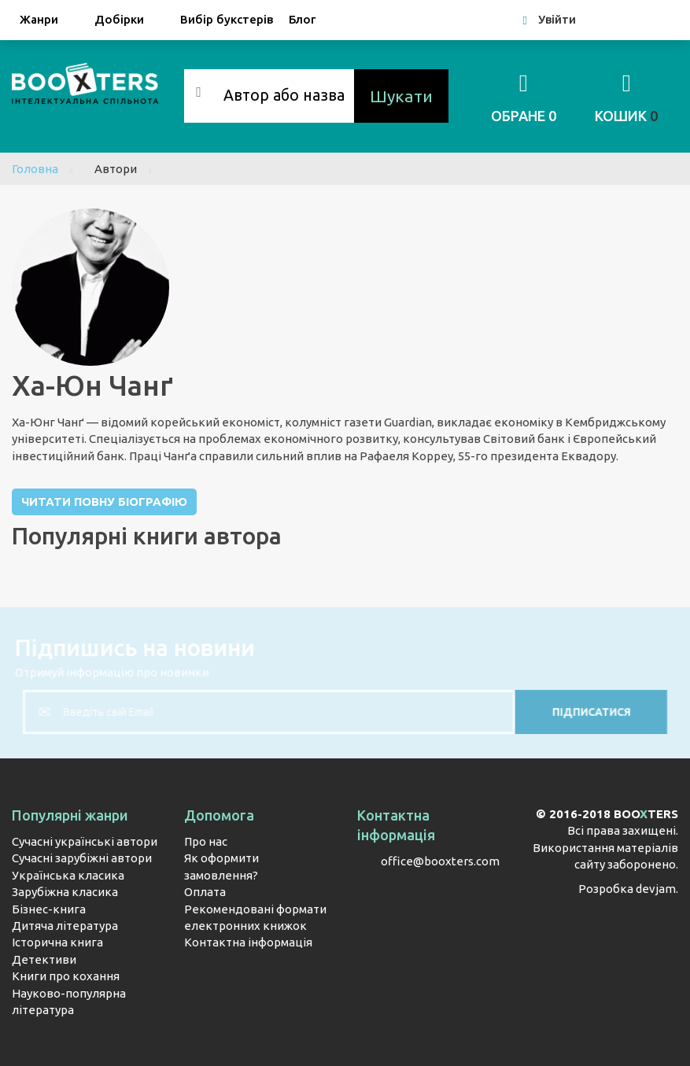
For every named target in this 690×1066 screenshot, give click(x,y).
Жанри (49, 20)
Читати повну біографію (104, 501)
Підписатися (567, 711)
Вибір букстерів (226, 19)
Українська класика (68, 875)
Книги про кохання (66, 976)
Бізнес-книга (49, 909)
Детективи (44, 959)
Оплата (205, 891)
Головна (35, 168)
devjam (656, 888)
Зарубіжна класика (65, 891)
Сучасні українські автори (84, 841)
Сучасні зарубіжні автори (82, 858)
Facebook (613, 20)
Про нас (205, 841)
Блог (302, 19)
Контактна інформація (248, 942)
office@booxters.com (440, 861)
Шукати (401, 96)
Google (652, 20)
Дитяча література (65, 925)
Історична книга (57, 942)
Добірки (129, 20)
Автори (115, 168)
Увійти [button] (549, 19)
